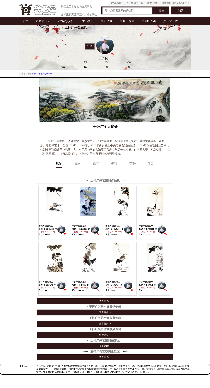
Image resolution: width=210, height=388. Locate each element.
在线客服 (116, 3)
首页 (26, 21)
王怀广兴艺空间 (45, 74)
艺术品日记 (43, 21)
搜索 (161, 10)
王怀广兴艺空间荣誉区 (105, 340)
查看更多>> (105, 301)
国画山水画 (127, 21)
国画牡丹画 (148, 21)
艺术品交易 (64, 21)
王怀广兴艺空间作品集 (105, 180)
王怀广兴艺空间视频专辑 (105, 329)
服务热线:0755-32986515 (175, 3)
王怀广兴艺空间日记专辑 (105, 306)
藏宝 (96, 163)
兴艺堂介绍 (170, 21)
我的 (180, 10)
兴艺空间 (107, 21)
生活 (151, 163)
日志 (77, 163)
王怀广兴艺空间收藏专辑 (105, 318)
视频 (114, 163)
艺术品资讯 (86, 21)
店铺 (59, 163)
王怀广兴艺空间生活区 (105, 351)
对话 (89, 46)
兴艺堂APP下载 (134, 3)
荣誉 (132, 163)
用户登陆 (152, 3)
